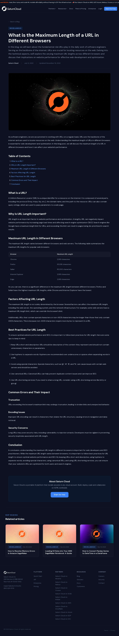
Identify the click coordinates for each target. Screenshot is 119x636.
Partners (51, 9)
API (35, 580)
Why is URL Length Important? (23, 165)
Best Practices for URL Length (23, 176)
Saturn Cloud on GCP (63, 616)
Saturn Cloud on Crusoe (61, 589)
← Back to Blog (14, 22)
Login (100, 9)
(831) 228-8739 (9, 588)
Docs (71, 9)
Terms (106, 630)
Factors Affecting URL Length (23, 172)
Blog (78, 576)
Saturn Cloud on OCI (63, 619)
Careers (101, 576)
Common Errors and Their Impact (24, 180)
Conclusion (15, 184)
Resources (62, 9)
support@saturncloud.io (12, 586)
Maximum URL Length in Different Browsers (28, 169)
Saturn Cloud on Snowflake (61, 607)
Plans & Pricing (80, 9)
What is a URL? (17, 161)
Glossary (80, 580)
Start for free (111, 9)
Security (101, 580)
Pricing (36, 586)
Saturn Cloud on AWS (63, 603)
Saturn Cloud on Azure (63, 612)
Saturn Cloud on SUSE (63, 594)
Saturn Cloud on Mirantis (61, 577)
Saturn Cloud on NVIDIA (61, 598)
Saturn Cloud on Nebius (61, 583)
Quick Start (38, 576)
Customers (81, 586)
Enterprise (92, 9)
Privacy (112, 630)
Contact (101, 583)
